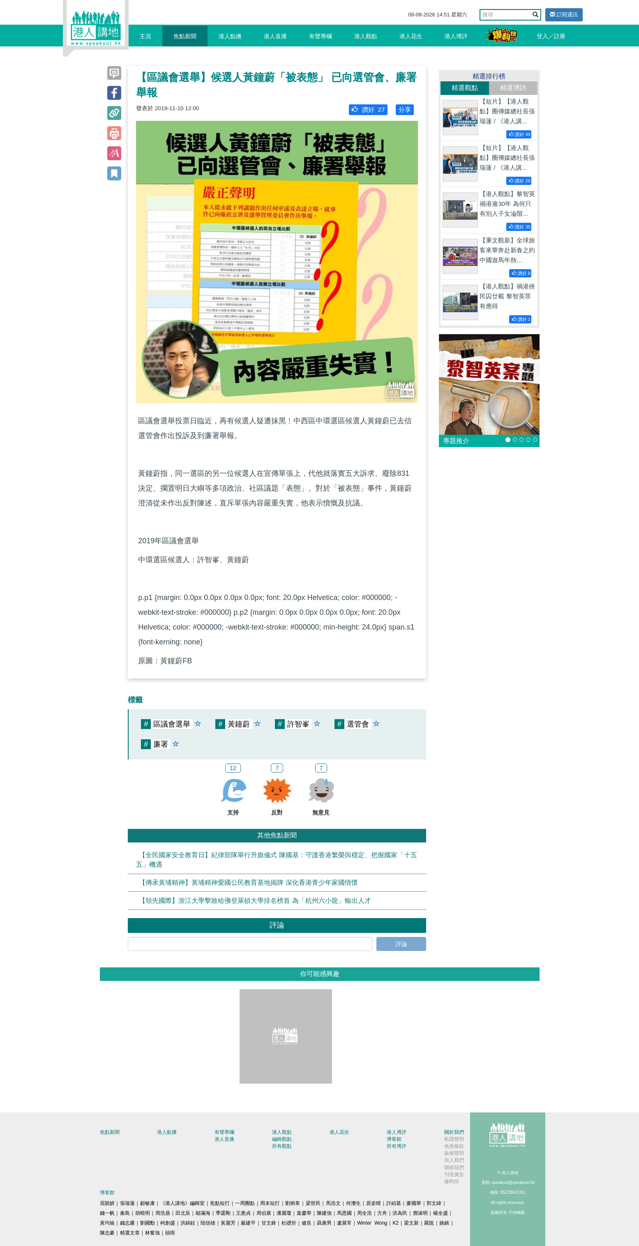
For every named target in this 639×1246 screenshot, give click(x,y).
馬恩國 (344, 1213)
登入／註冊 (551, 36)
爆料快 (451, 1181)
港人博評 (456, 36)
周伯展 (263, 1213)
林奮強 (152, 1233)
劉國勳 (147, 1223)
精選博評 (513, 87)
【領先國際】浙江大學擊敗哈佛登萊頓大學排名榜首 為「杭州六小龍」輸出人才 (255, 900)
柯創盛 (167, 1223)
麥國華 (413, 1203)
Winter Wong (372, 1223)
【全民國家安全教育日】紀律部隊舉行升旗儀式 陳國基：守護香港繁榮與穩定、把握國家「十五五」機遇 (276, 859)
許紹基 (393, 1203)
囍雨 (170, 1233)
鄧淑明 (420, 1213)
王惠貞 (243, 1213)
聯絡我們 (454, 1167)
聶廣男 (324, 1223)
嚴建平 (248, 1223)
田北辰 (182, 1213)
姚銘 (444, 1223)
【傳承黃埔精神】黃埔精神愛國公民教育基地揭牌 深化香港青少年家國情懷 (248, 882)
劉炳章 (292, 1203)
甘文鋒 (268, 1223)
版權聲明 (454, 1153)
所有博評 (396, 1146)
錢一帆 (107, 1213)
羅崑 (429, 1223)
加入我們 (454, 1160)
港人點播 (230, 36)
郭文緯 (434, 1203)
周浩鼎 (162, 1213)
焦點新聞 (184, 36)
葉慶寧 (304, 1213)
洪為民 (399, 1213)
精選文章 (130, 1233)
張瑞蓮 (127, 1203)
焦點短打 (220, 1203)
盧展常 (344, 1223)
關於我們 (454, 1132)
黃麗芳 (228, 1223)
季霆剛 (223, 1213)
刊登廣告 (454, 1174)
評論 (401, 944)
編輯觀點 (282, 1139)
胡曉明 (142, 1213)
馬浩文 (333, 1203)
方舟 (382, 1213)
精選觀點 (465, 87)
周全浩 (364, 1213)
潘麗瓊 (284, 1213)
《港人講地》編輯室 (182, 1203)
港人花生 (410, 36)
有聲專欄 (320, 36)
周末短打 (270, 1203)
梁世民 (313, 1203)
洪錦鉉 (187, 1223)
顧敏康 (147, 1203)
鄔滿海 (203, 1213)
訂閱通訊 (564, 15)
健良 (306, 1223)
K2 (395, 1223)
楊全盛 (440, 1213)
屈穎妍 (107, 1203)
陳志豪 (107, 1233)
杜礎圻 (288, 1223)
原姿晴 (373, 1203)
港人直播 (275, 36)
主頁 (145, 36)
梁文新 (411, 1223)
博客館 (394, 1139)
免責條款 (454, 1146)
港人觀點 (365, 36)
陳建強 (324, 1213)
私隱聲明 (454, 1139)
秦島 (125, 1213)
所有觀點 (282, 1146)
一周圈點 (245, 1203)
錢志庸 (127, 1223)
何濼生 (353, 1203)
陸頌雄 (208, 1223)
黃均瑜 (107, 1223)
